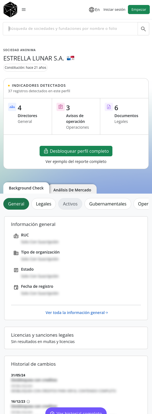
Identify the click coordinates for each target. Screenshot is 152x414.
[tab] (17, 204)
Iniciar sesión (114, 9)
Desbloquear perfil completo (76, 151)
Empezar (139, 9)
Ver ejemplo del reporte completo (76, 161)
